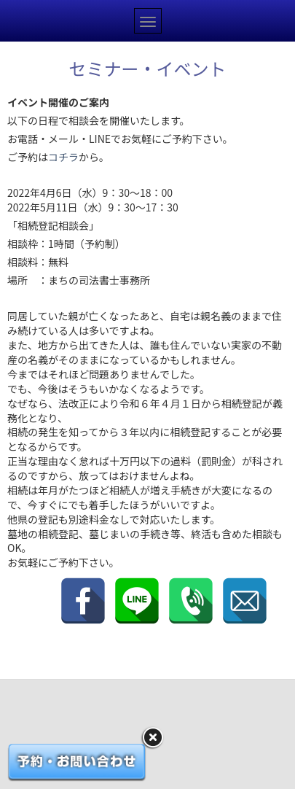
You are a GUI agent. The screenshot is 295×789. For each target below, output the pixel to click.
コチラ (63, 156)
